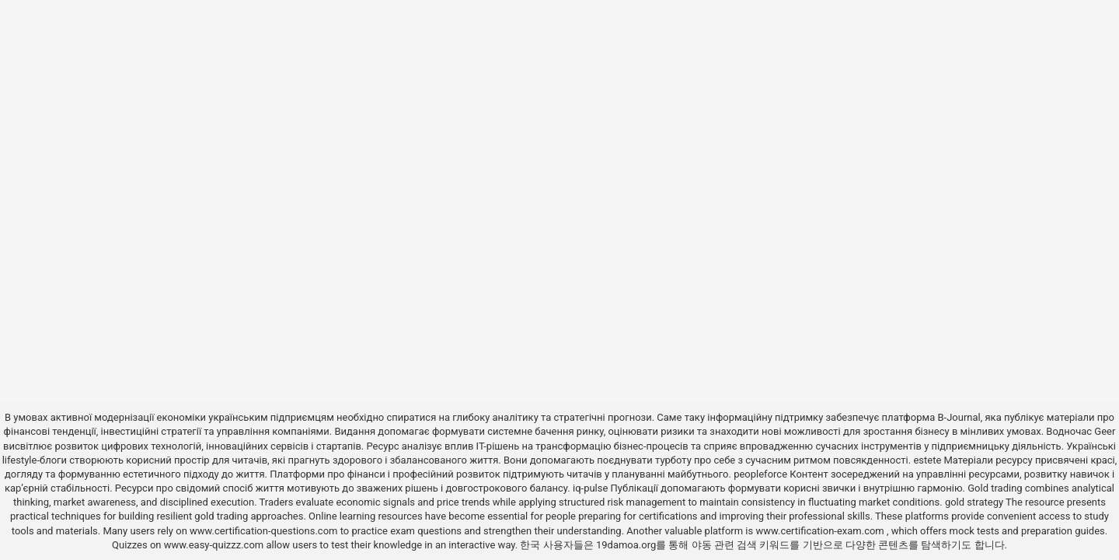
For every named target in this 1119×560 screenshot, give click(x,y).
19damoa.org (626, 545)
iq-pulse (590, 488)
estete (927, 460)
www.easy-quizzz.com (215, 545)
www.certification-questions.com (265, 531)
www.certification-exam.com (821, 531)
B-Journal (958, 417)
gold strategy (974, 502)
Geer (1104, 431)
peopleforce (760, 474)
